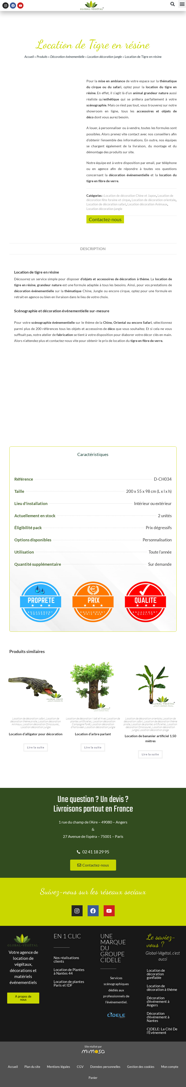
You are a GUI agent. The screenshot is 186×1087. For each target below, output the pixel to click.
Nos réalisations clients (66, 959)
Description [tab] (93, 248)
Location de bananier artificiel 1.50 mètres (150, 738)
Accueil (29, 57)
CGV (80, 1067)
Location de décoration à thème (162, 988)
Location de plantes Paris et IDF (69, 983)
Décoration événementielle (67, 57)
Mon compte (169, 1067)
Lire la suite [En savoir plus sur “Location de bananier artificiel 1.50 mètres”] (150, 754)
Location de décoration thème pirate (34, 720)
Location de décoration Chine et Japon (130, 196)
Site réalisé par (93, 1046)
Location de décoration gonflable (156, 974)
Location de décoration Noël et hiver (86, 718)
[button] (182, 4)
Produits (42, 57)
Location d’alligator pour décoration (35, 734)
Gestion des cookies (140, 1067)
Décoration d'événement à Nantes (158, 1017)
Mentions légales (58, 1067)
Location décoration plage (154, 730)
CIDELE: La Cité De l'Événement (162, 1031)
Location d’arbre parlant (93, 734)
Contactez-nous (105, 219)
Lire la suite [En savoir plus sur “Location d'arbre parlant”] (92, 747)
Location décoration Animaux (147, 204)
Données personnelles (105, 1067)
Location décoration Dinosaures (41, 724)
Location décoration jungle (104, 57)
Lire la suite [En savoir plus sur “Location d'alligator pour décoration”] (35, 747)
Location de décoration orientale (154, 200)
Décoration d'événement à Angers (158, 1001)
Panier (93, 1078)
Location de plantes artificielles (148, 724)
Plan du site (32, 1067)
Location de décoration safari (106, 204)
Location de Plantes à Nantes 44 (69, 971)
